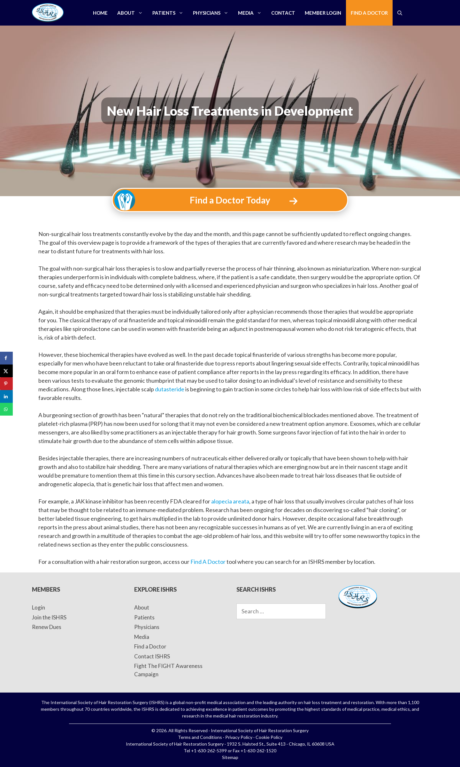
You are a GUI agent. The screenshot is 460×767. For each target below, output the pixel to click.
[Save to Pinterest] (6, 383)
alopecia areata (230, 501)
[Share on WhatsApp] (6, 409)
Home (100, 13)
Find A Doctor (208, 561)
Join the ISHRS (49, 617)
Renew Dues (46, 627)
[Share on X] (6, 370)
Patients (170, 13)
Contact (283, 13)
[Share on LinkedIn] (6, 396)
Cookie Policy (269, 737)
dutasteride (169, 389)
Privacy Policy (238, 737)
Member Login (323, 13)
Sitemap (230, 757)
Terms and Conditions (200, 737)
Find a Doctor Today (230, 200)
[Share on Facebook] (6, 358)
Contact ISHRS (152, 656)
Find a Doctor (369, 13)
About (132, 13)
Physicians (213, 13)
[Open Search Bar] (400, 13)
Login (38, 607)
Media (252, 13)
